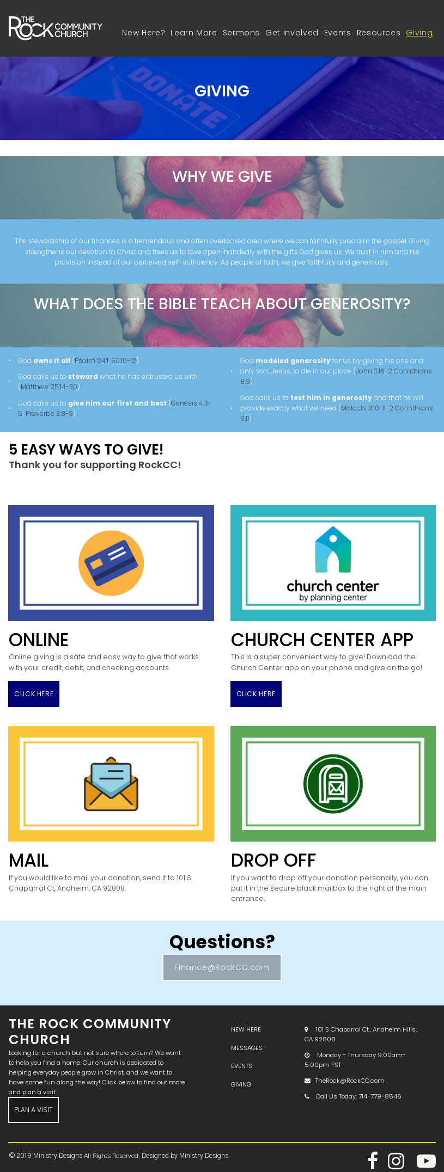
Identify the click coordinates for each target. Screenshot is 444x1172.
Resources (379, 32)
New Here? (143, 32)
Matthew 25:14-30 (49, 386)
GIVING (241, 1068)
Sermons (241, 32)
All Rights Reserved (109, 1140)
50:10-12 (123, 360)
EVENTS (241, 1051)
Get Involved (292, 32)
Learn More (194, 32)
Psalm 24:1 (91, 360)
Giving (419, 32)
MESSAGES (247, 1033)
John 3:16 (370, 371)
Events (337, 32)
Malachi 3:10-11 (363, 407)
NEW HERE (246, 1015)
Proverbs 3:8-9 (49, 413)
